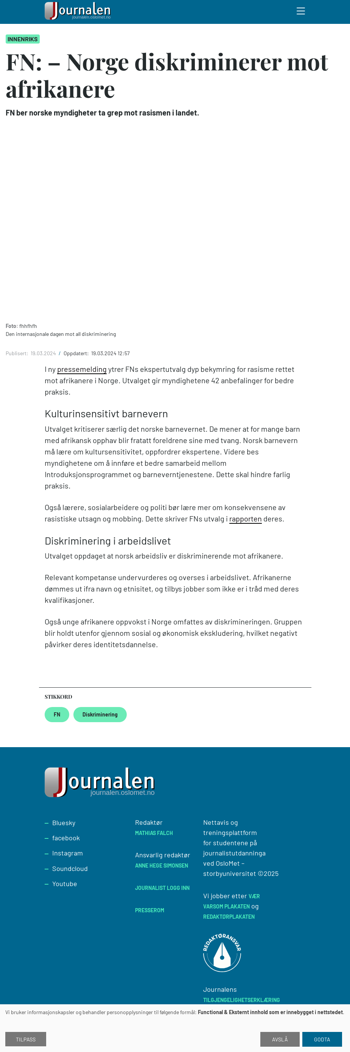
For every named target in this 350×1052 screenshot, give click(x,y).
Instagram (67, 853)
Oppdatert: (77, 353)
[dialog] (175, 1028)
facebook (66, 837)
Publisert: (18, 353)
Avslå (280, 1039)
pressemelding (82, 368)
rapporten (245, 518)
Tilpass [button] (26, 1039)
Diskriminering (100, 714)
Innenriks (23, 38)
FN (57, 714)
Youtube (64, 883)
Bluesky (63, 822)
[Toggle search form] (301, 12)
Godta (322, 1039)
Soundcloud (70, 868)
